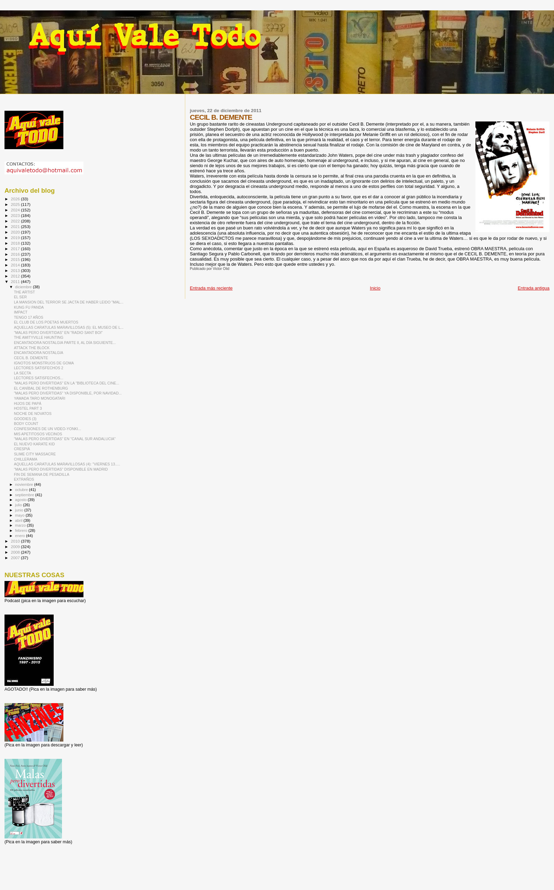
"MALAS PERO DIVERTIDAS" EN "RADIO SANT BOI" (58, 332)
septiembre (25, 495)
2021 (16, 226)
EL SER (20, 297)
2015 (16, 259)
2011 (16, 281)
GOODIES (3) (25, 419)
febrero (21, 530)
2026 (16, 199)
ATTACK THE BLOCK (32, 348)
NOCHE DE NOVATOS (33, 413)
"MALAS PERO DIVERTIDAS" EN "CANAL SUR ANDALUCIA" (65, 439)
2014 (16, 265)
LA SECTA (22, 373)
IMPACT (20, 312)
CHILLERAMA (25, 459)
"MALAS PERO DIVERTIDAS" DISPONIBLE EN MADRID (61, 469)
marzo (21, 525)
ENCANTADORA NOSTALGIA (38, 353)
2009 (16, 546)
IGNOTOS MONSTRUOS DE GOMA (44, 363)
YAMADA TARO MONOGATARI (39, 398)
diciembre (24, 287)
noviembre (24, 484)
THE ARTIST (24, 292)
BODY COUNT (26, 423)
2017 (16, 248)
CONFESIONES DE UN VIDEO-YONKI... (47, 429)
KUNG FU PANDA (29, 307)
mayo (20, 515)
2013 (16, 270)
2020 (16, 232)
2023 (16, 215)
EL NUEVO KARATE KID (34, 444)
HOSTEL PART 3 (28, 408)
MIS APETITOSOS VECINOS (38, 434)
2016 (16, 254)
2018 (16, 243)
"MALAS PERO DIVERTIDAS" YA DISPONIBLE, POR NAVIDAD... (68, 393)
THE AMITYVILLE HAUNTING (38, 337)
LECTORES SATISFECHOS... (38, 378)
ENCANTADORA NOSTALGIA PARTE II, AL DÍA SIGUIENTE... (65, 342)
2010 (16, 541)
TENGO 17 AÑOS (28, 317)
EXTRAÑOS (24, 479)
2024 (16, 210)
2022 (16, 221)
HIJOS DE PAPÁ (27, 403)
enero (20, 536)
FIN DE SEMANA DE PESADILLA (41, 474)
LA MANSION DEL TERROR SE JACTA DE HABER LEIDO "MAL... (68, 302)
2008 (16, 552)
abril (19, 520)
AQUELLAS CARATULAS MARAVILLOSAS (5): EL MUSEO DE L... (69, 327)
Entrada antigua (533, 288)
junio (20, 510)
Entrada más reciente (211, 288)
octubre (22, 490)
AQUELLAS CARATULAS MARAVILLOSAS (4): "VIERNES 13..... (67, 464)
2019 (16, 237)
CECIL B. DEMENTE (31, 358)
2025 (16, 204)
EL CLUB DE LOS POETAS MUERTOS (46, 322)
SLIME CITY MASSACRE (35, 454)
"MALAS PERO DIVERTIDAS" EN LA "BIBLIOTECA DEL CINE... (66, 383)
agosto (21, 500)
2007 (16, 557)
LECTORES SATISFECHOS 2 (38, 368)
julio (19, 505)
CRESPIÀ (22, 449)
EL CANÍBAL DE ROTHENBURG (41, 388)
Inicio (375, 288)
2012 (16, 276)
